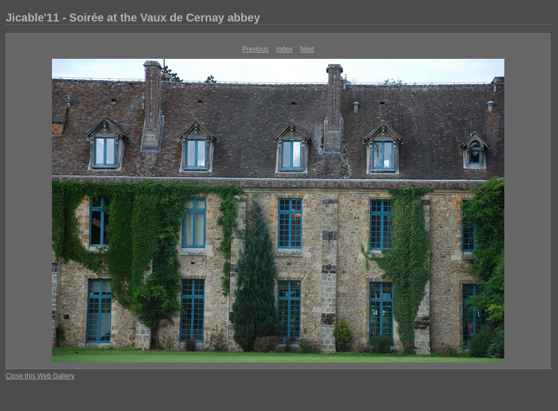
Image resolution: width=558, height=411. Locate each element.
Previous (255, 49)
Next (307, 49)
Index (284, 49)
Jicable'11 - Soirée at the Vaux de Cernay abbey (133, 17)
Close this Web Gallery (40, 376)
